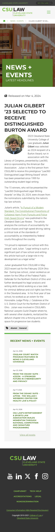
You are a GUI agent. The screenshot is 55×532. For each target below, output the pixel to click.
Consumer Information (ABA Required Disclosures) (27, 510)
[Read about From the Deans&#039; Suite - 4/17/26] (27, 395)
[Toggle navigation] (49, 12)
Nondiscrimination (28, 501)
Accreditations (23, 496)
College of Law (35, 515)
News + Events (17, 21)
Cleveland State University (15, 3)
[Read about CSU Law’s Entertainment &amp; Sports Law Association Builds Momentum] (27, 418)
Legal (38, 496)
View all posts (27, 434)
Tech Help (35, 491)
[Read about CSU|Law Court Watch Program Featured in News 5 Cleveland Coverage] (27, 356)
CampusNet (20, 491)
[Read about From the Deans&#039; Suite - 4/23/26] (27, 376)
